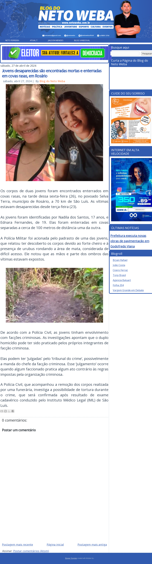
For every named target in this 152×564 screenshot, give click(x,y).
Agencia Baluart (122, 280)
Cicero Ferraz (120, 270)
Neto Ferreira (12, 40)
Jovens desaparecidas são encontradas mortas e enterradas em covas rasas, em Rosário (51, 73)
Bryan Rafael (120, 260)
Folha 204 (118, 285)
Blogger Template (71, 558)
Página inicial (55, 544)
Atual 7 (33, 40)
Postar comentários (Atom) (31, 551)
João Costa (119, 265)
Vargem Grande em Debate (128, 290)
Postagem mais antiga (92, 544)
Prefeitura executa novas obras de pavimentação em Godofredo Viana (129, 241)
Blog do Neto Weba (52, 81)
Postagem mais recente (17, 544)
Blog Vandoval (82, 40)
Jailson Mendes (55, 40)
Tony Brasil (119, 275)
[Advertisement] (54, 518)
